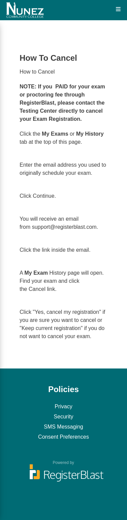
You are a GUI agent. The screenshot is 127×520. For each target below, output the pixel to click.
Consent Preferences (63, 437)
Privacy (63, 406)
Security (63, 416)
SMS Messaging (63, 427)
